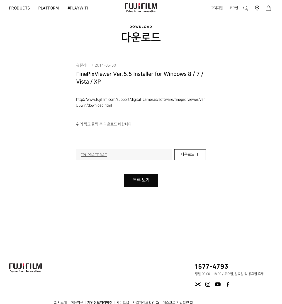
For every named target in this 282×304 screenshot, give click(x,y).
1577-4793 (212, 266)
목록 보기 (141, 180)
